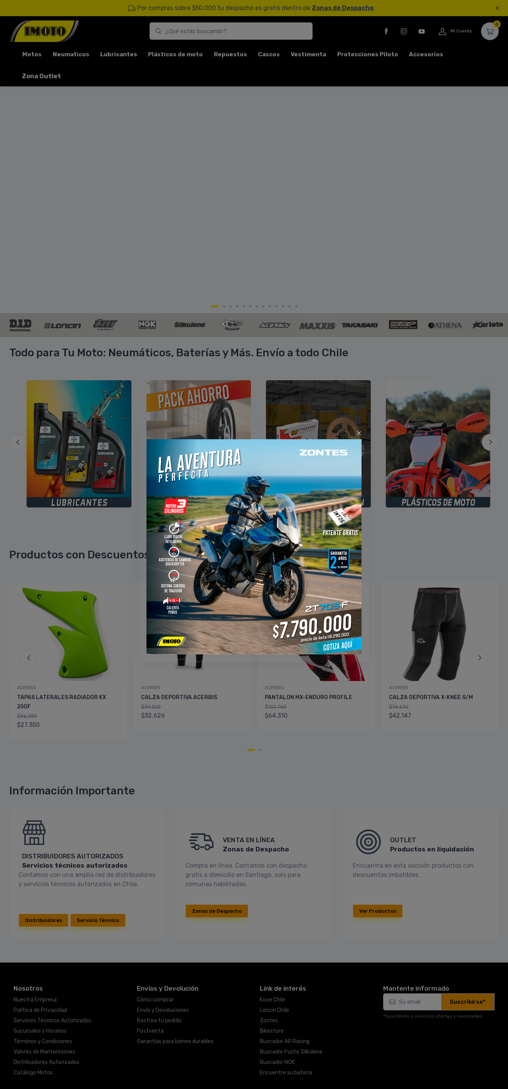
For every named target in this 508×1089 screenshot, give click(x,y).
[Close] (359, 433)
